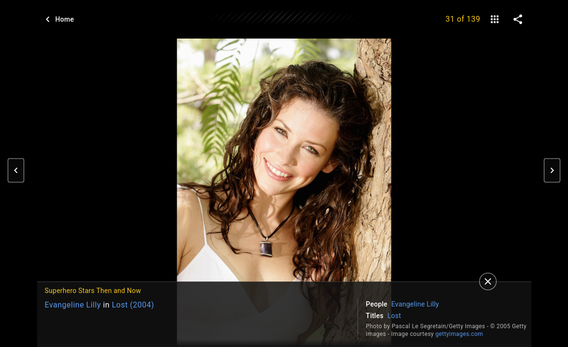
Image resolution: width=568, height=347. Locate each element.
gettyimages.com (459, 334)
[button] (16, 171)
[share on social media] (517, 19)
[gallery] (494, 19)
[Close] (488, 281)
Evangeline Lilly (73, 304)
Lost (394, 316)
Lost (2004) (133, 304)
